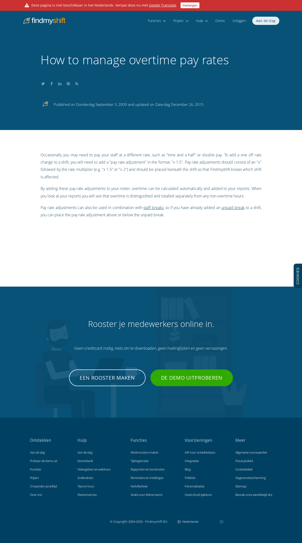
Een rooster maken (107, 377)
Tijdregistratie (139, 461)
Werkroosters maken (145, 452)
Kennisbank (85, 461)
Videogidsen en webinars (94, 469)
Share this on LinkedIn (59, 83)
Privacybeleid (244, 461)
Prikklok (190, 478)
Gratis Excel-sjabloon (198, 494)
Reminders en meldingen (147, 478)
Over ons (36, 494)
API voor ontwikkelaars (200, 452)
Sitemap (240, 486)
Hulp (199, 22)
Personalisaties (194, 486)
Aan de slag (265, 22)
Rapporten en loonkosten (148, 469)
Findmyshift (85, 521)
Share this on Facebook (51, 83)
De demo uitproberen (191, 377)
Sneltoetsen (85, 478)
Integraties (192, 461)
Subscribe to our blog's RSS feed (76, 83)
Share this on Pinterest (68, 83)
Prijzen (178, 22)
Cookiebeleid (244, 469)
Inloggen (239, 22)
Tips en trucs (85, 486)
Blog (187, 469)
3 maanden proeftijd (43, 486)
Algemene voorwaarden (251, 452)
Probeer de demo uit (43, 461)
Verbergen (190, 5)
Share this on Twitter (43, 83)
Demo (220, 22)
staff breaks (153, 207)
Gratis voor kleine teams (146, 494)
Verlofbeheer (139, 486)
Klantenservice (87, 494)
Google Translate (162, 5)
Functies (154, 22)
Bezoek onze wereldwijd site (253, 494)
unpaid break (233, 207)
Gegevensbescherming (250, 478)
